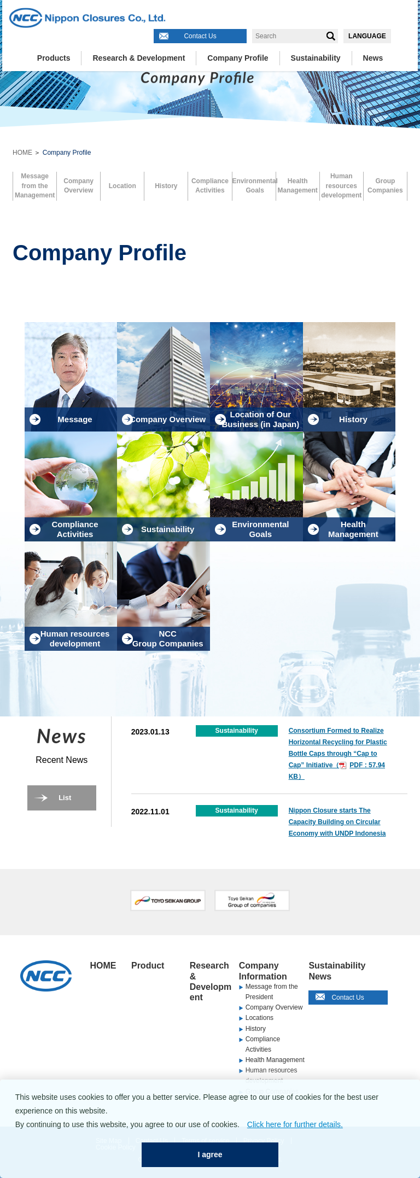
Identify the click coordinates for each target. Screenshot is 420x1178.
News (373, 58)
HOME (22, 152)
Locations (259, 1018)
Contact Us (200, 36)
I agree (209, 1154)
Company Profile (237, 58)
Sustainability (316, 58)
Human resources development (272, 1075)
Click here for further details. (295, 1124)
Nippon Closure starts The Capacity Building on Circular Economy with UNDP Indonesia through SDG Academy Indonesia (337, 833)
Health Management (275, 1060)
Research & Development (138, 58)
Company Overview (274, 1007)
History (256, 1029)
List (65, 798)
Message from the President (272, 992)
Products (54, 58)
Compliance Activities (263, 1044)
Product (147, 965)
